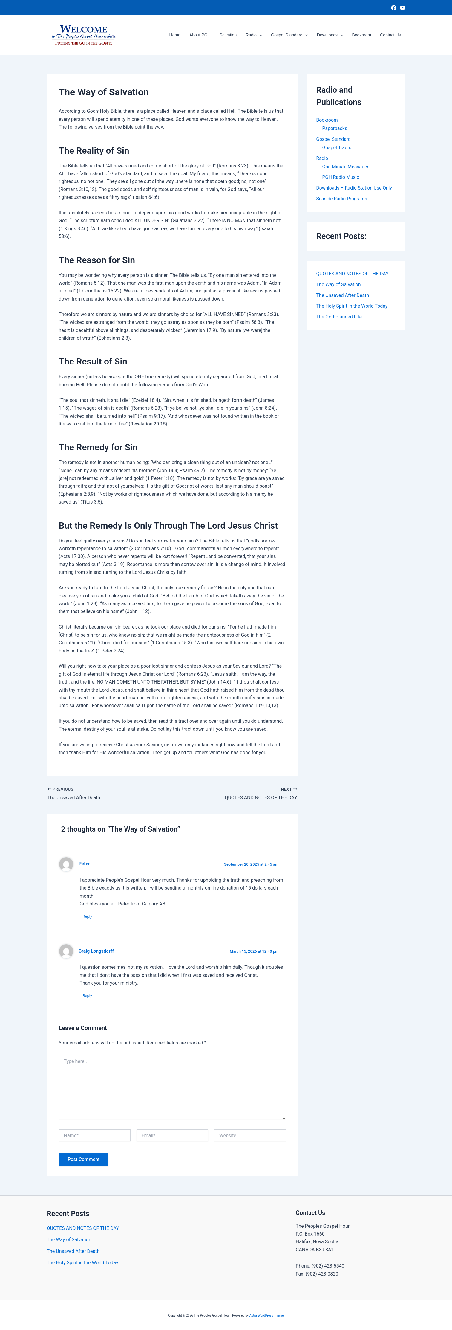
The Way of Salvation (338, 285)
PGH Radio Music (340, 177)
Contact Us (390, 35)
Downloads (331, 35)
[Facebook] (393, 7)
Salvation (231, 35)
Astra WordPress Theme (266, 1315)
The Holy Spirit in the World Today (352, 306)
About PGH (203, 35)
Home (179, 35)
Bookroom (362, 35)
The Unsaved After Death (342, 295)
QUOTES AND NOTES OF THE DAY (352, 274)
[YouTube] (402, 7)
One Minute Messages (346, 167)
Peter (84, 864)
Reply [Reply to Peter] (87, 916)
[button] (262, 35)
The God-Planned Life (339, 317)
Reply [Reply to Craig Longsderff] (87, 995)
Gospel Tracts (337, 147)
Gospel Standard (291, 35)
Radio (256, 35)
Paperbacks (334, 128)
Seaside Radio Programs (342, 199)
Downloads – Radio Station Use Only (355, 188)
